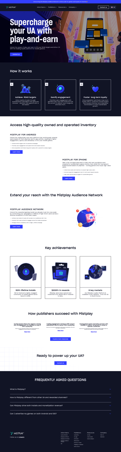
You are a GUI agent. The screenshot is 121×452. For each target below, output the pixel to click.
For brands (76, 438)
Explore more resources (60, 339)
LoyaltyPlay (76, 434)
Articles (88, 434)
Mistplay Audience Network (65, 441)
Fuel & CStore (77, 446)
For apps (75, 436)
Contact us (103, 7)
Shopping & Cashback (78, 444)
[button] (42, 7)
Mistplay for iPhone (65, 436)
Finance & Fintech (77, 442)
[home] (11, 7)
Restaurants (76, 440)
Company (72, 7)
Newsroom (102, 436)
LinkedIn (21, 437)
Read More (27, 332)
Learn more (16, 152)
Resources (62, 7)
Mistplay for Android (65, 438)
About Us (102, 434)
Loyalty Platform (64, 434)
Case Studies (90, 436)
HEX (61, 443)
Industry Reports (90, 438)
